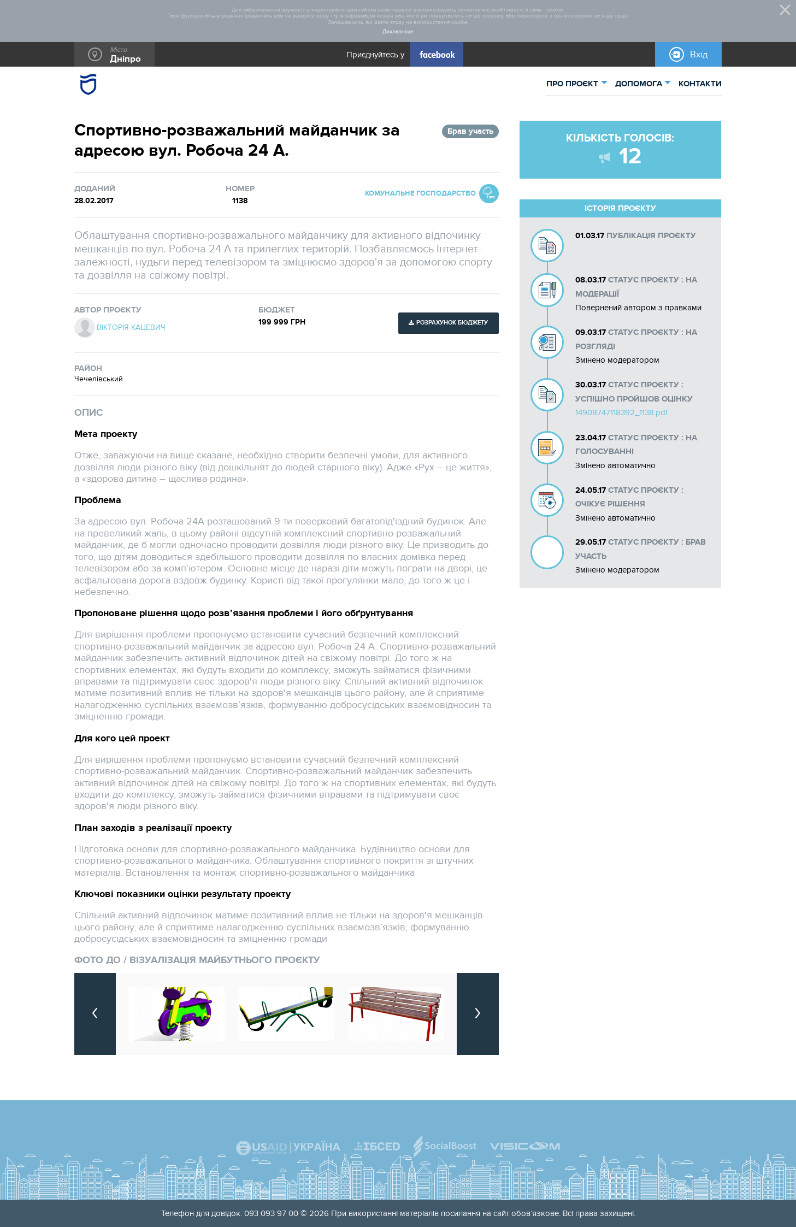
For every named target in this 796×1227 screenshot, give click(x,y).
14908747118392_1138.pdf (621, 412)
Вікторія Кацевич (131, 327)
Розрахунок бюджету (452, 323)
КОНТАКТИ (700, 84)
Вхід (699, 54)
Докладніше (398, 32)
